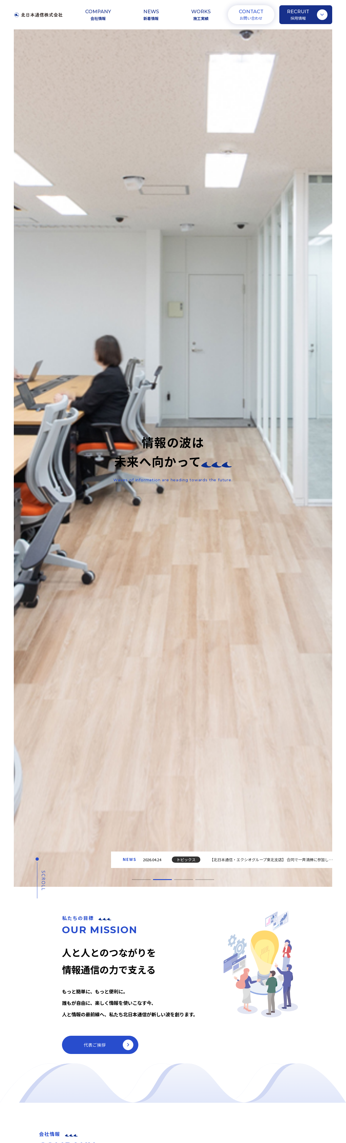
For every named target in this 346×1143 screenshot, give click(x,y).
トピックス (186, 859)
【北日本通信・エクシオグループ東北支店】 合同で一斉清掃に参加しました (275, 859)
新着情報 (151, 18)
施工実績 (201, 18)
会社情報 (98, 18)
